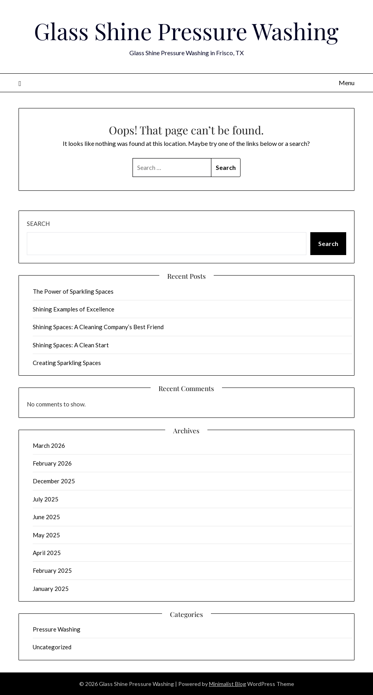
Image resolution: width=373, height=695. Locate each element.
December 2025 (54, 480)
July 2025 (45, 499)
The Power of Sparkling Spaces (73, 291)
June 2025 (46, 516)
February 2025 (52, 570)
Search (38, 223)
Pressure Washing (56, 629)
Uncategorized (52, 646)
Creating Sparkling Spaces (67, 362)
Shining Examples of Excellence (73, 309)
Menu (346, 82)
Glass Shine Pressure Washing (186, 30)
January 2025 (51, 588)
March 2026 (49, 445)
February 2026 (52, 463)
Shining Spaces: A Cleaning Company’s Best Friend (98, 326)
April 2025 (47, 552)
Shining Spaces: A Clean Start (71, 344)
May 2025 (46, 534)
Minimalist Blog (227, 683)
